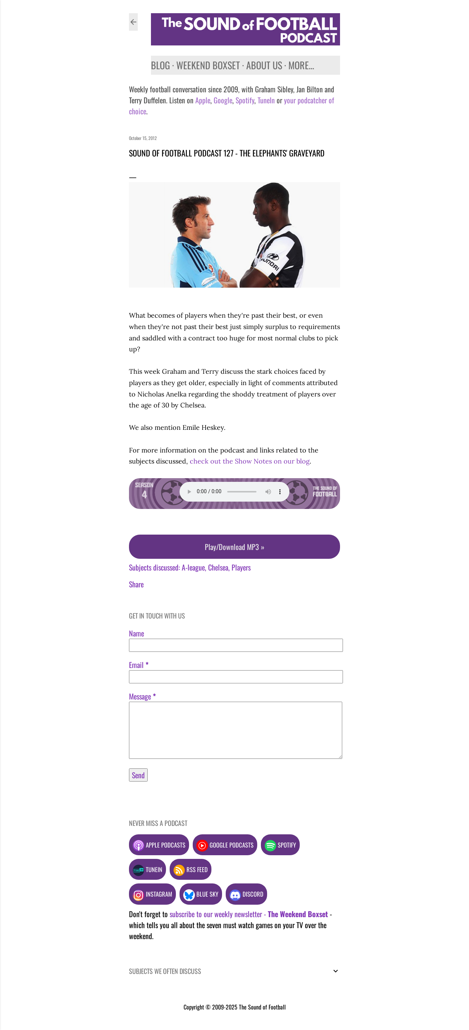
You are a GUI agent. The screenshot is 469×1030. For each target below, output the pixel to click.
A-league (193, 567)
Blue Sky (200, 893)
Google (222, 100)
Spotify (245, 100)
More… (301, 65)
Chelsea (218, 567)
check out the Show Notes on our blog (250, 461)
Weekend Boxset (208, 65)
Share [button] (136, 584)
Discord (246, 893)
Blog (160, 65)
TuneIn (266, 100)
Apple (202, 100)
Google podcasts (225, 844)
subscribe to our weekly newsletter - (249, 913)
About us (264, 65)
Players (241, 567)
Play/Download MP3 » (235, 546)
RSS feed (190, 869)
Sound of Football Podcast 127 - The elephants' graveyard (227, 153)
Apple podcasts (159, 844)
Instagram (152, 893)
